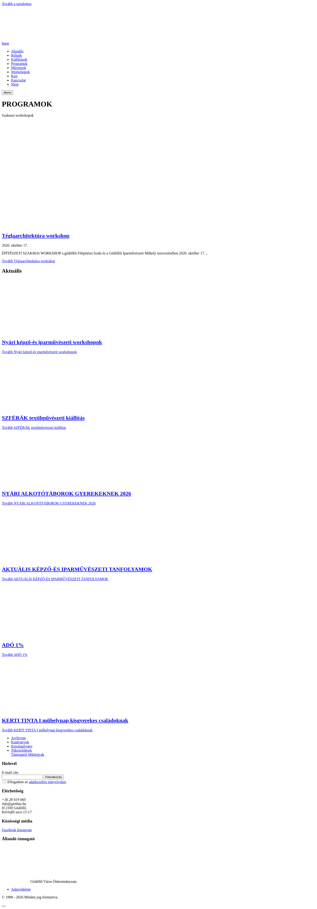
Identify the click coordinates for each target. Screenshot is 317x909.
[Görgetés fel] (4, 906)
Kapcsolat (18, 80)
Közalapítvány (21, 746)
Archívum (18, 738)
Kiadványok (20, 742)
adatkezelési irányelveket (47, 782)
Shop (15, 84)
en (7, 43)
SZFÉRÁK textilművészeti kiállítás (43, 418)
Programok (19, 64)
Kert (14, 76)
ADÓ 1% (13, 645)
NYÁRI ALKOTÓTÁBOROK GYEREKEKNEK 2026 (66, 493)
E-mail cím (10, 772)
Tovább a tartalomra (17, 4)
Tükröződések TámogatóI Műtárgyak (27, 752)
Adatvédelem (21, 889)
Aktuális (17, 51)
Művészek (18, 68)
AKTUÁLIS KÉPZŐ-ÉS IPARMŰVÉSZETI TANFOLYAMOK (77, 569)
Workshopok (20, 72)
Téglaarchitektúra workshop (35, 236)
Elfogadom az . (37, 782)
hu (4, 43)
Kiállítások (19, 59)
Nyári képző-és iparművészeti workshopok (52, 342)
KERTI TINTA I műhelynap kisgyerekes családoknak (65, 720)
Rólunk (16, 55)
